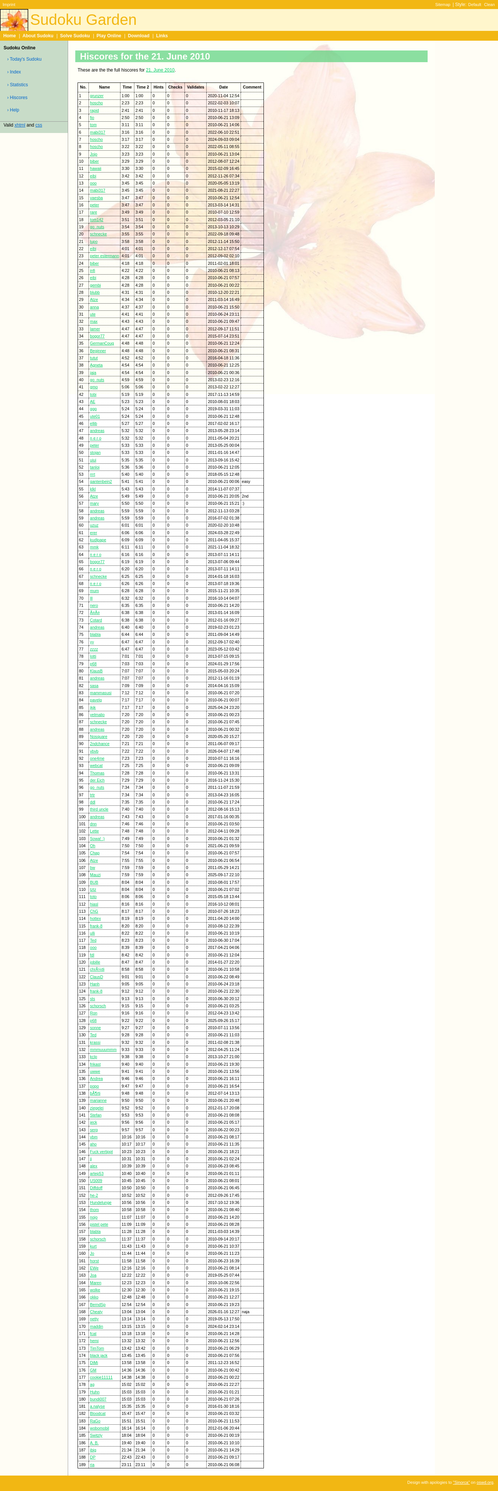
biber (94, 161)
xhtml (20, 125)
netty (94, 1319)
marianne (98, 1100)
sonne (95, 1027)
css (38, 125)
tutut (94, 358)
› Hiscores (17, 97)
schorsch (98, 1006)
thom (94, 1209)
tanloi (94, 467)
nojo (93, 1217)
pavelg (96, 700)
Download (138, 35)
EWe (94, 1268)
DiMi (94, 1362)
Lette (94, 831)
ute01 (95, 416)
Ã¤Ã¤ (95, 612)
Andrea (96, 1078)
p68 (93, 663)
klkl (93, 489)
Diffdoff (96, 1187)
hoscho (96, 103)
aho (93, 1144)
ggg (93, 408)
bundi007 (98, 1399)
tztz (93, 889)
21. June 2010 (160, 70)
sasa (94, 685)
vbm (93, 1137)
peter (94, 205)
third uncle (99, 809)
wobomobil (99, 1428)
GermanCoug (102, 343)
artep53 (97, 1173)
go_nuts (97, 227)
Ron (93, 1013)
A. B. (94, 1443)
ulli (92, 933)
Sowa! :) (97, 838)
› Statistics (17, 84)
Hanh (94, 984)
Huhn (94, 1392)
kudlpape (98, 540)
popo (94, 1086)
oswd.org (485, 1482)
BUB (94, 882)
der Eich (97, 780)
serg (94, 1129)
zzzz (94, 649)
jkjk (93, 707)
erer (93, 532)
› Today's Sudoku (24, 59)
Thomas (97, 773)
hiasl (94, 904)
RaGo (95, 1421)
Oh (92, 845)
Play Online (109, 35)
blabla (95, 634)
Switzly (96, 1435)
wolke (95, 1290)
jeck (93, 1122)
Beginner (98, 350)
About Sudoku (38, 35)
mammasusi (100, 693)
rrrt (92, 474)
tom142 (96, 219)
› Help (13, 110)
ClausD (96, 977)
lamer (95, 329)
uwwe (95, 1071)
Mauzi (95, 874)
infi (92, 270)
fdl (92, 955)
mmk (94, 547)
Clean (489, 4)
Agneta (96, 365)
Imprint (9, 4)
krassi (95, 1042)
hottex (95, 918)
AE (92, 401)
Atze (94, 299)
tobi (93, 394)
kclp (93, 1056)
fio (92, 117)
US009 (96, 1180)
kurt (93, 1246)
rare (93, 212)
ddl (92, 802)
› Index (14, 72)
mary (94, 503)
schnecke (98, 234)
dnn (93, 824)
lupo (93, 241)
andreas (97, 430)
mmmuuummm (103, 1049)
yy (92, 642)
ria (92, 1464)
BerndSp (97, 1304)
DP (93, 1457)
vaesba (96, 198)
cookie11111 (101, 1377)
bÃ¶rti (95, 1093)
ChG (94, 911)
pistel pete (99, 1224)
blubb (95, 292)
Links (162, 35)
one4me (97, 758)
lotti (93, 656)
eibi (93, 176)
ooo (93, 183)
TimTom (97, 1348)
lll (91, 598)
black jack (99, 1355)
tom (93, 124)
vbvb (94, 751)
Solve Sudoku (75, 35)
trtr (92, 795)
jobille (95, 962)
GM (93, 1370)
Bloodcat (97, 1413)
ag (92, 1384)
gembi (95, 285)
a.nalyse (97, 1406)
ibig (93, 1450)
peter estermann (104, 256)
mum (94, 590)
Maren (95, 1282)
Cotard (96, 620)
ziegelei (97, 1108)
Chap (94, 853)
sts (92, 998)
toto (93, 896)
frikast (95, 1064)
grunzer (97, 95)
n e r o (95, 438)
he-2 (94, 1195)
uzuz (94, 525)
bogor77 (97, 336)
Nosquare (98, 736)
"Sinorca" (461, 1482)
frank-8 (96, 926)
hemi (94, 1340)
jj (91, 1158)
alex (93, 1166)
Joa (93, 1275)
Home (9, 35)
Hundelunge (100, 1202)
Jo (92, 1253)
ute (93, 314)
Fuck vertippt (101, 1151)
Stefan (96, 1115)
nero (94, 605)
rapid (94, 110)
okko (94, 1297)
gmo (94, 387)
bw (92, 867)
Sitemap (442, 4)
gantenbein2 (101, 481)
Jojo (93, 154)
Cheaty (96, 1311)
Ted (93, 940)
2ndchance (100, 743)
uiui (93, 460)
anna (94, 307)
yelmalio (97, 714)
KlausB (96, 671)
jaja (93, 372)
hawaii (95, 168)
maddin (96, 1326)
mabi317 (97, 132)
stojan (95, 452)
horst (94, 1261)
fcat (93, 1333)
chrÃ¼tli (97, 969)
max (93, 321)
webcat (96, 765)
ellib (93, 423)
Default (474, 4)
